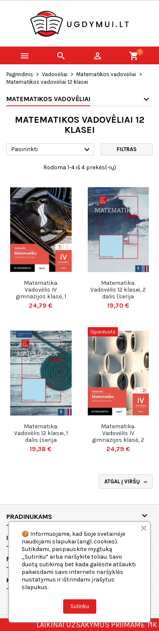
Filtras (127, 149)
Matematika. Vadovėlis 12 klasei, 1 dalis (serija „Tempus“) (41, 436)
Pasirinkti (51, 150)
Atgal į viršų (126, 481)
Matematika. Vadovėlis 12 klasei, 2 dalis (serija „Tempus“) (118, 293)
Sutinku (79, 606)
